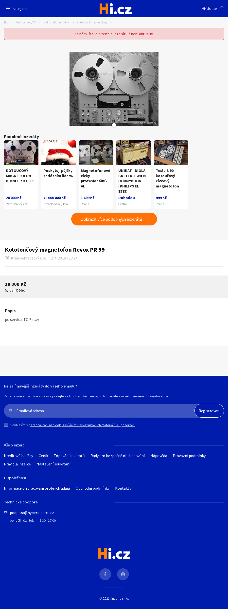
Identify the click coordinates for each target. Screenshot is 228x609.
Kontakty (123, 488)
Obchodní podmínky (92, 488)
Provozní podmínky (189, 455)
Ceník (43, 455)
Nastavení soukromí (53, 463)
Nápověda (158, 455)
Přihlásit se (209, 8)
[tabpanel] (114, 89)
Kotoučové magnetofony (92, 22)
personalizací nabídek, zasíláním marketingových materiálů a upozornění (82, 425)
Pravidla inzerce (17, 463)
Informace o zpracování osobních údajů (37, 488)
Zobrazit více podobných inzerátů (111, 219)
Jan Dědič (17, 290)
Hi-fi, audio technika (56, 22)
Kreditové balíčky (18, 455)
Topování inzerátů (69, 455)
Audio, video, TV (25, 22)
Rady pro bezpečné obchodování (117, 455)
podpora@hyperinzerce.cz (32, 512)
